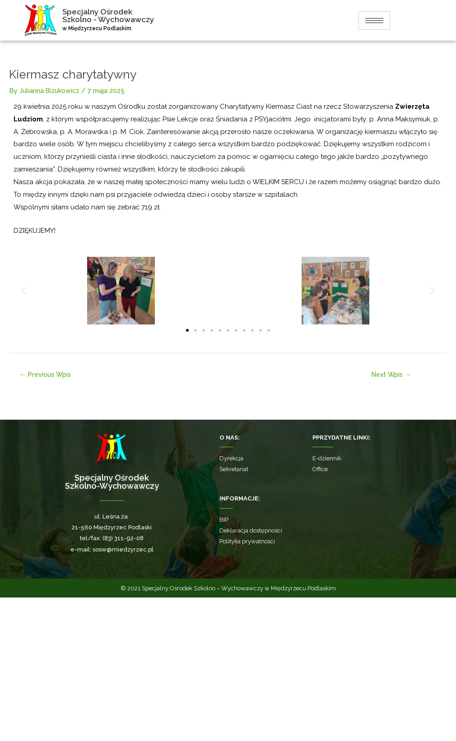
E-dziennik (326, 601)
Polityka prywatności (247, 684)
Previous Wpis (47, 517)
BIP (223, 662)
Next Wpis (391, 517)
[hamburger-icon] (375, 20)
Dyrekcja (231, 601)
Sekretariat (233, 612)
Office (320, 612)
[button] (23, 433)
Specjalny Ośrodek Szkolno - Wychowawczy (112, 15)
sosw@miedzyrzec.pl (123, 692)
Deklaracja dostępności (250, 674)
